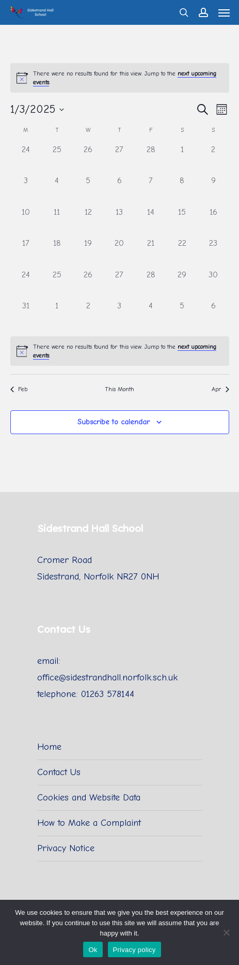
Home (49, 746)
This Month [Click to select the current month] (119, 389)
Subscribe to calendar (113, 422)
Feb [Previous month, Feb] (18, 389)
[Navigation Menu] (224, 12)
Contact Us (59, 772)
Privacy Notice (65, 848)
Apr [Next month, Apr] (220, 389)
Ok (92, 950)
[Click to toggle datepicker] (37, 109)
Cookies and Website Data (88, 797)
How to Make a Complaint (89, 823)
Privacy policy (134, 950)
